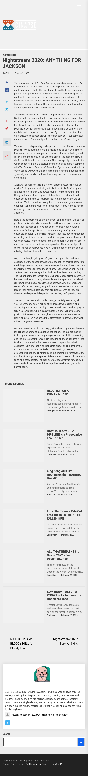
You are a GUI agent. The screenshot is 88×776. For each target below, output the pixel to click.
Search (6, 733)
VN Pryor (51, 410)
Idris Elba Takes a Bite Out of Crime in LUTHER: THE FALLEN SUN (64, 514)
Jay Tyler (7, 73)
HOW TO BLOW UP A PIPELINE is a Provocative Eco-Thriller (64, 434)
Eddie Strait (52, 454)
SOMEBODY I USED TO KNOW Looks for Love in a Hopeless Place (64, 595)
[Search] (81, 742)
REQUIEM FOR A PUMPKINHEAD (58, 392)
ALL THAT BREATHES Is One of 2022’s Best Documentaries (63, 555)
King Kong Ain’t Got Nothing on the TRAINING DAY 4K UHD (64, 474)
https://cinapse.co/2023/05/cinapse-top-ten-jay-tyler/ (36, 714)
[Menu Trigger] (79, 7)
